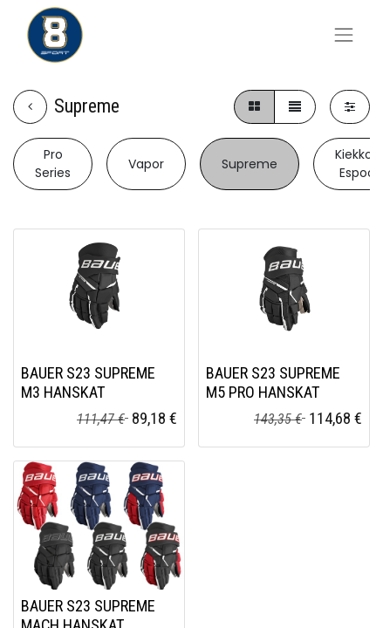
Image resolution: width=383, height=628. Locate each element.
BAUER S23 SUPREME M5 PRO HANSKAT (273, 382)
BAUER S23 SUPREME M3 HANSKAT (88, 382)
